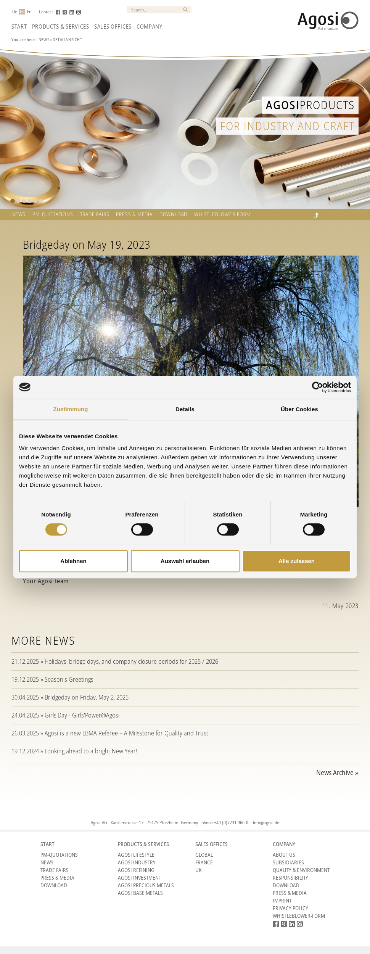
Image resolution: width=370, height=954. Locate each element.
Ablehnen (73, 561)
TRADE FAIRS (94, 214)
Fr (29, 11)
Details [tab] (185, 409)
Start (19, 26)
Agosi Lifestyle (136, 854)
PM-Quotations (59, 854)
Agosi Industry (137, 862)
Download (173, 214)
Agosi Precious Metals (146, 885)
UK (198, 870)
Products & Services (60, 26)
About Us (284, 854)
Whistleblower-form (222, 214)
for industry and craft (287, 126)
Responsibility (290, 877)
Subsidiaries (288, 862)
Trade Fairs (54, 870)
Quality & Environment (301, 870)
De (14, 11)
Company (149, 26)
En (22, 11)
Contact (46, 11)
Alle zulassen (296, 561)
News (44, 39)
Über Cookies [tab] (299, 409)
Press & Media (134, 214)
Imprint (282, 900)
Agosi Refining (136, 870)
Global (204, 854)
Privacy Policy (290, 908)
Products (310, 105)
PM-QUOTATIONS (52, 214)
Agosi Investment (139, 877)
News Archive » (337, 772)
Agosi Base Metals (140, 892)
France (204, 862)
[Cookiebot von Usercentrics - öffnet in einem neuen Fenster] (317, 387)
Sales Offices (113, 26)
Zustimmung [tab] (70, 409)
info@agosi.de (266, 822)
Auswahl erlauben (185, 561)
